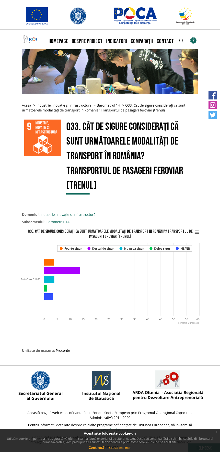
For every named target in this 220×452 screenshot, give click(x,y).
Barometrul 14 (108, 105)
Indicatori (116, 41)
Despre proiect (87, 41)
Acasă (26, 105)
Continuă (96, 447)
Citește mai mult (120, 448)
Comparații (142, 41)
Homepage (58, 41)
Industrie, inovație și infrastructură (64, 105)
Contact (165, 41)
